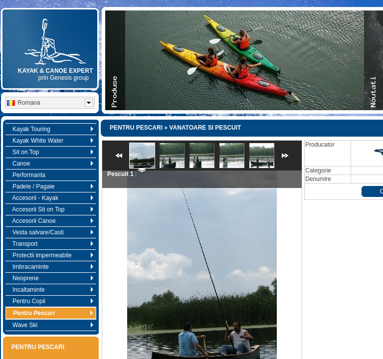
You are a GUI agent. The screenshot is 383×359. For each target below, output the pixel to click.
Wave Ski (50, 325)
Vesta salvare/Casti (50, 232)
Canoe (50, 163)
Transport (50, 243)
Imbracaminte (50, 266)
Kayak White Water (50, 140)
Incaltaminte (50, 289)
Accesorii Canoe (50, 220)
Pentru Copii (50, 301)
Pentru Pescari (50, 313)
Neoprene (50, 278)
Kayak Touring (50, 129)
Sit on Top (50, 152)
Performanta (26, 175)
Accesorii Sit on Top (50, 209)
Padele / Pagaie (50, 186)
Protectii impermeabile (50, 255)
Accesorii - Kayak (50, 197)
